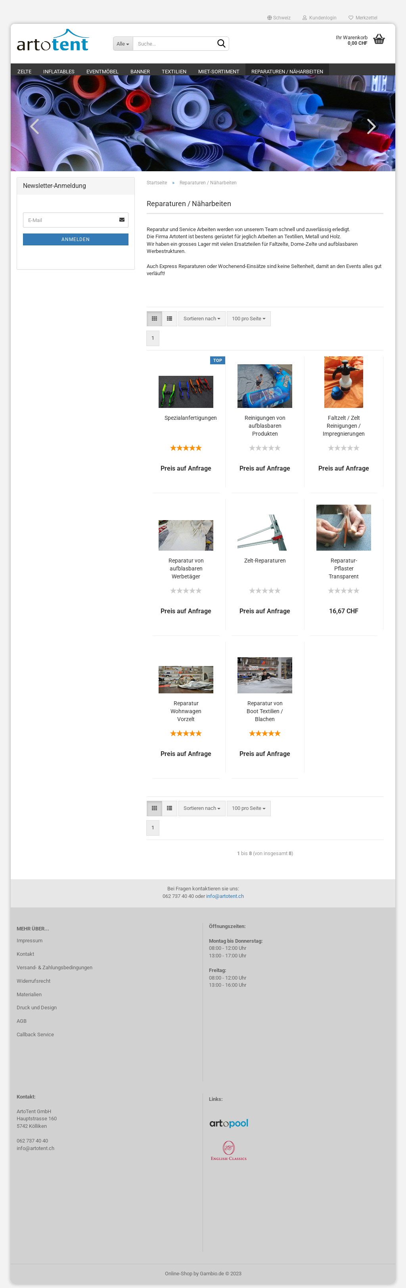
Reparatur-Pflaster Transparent (344, 572)
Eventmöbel (102, 72)
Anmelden (75, 243)
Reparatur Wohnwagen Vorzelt (185, 715)
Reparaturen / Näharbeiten (287, 72)
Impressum (29, 944)
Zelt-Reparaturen (265, 564)
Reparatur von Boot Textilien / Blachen (265, 715)
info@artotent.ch (225, 900)
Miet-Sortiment (218, 72)
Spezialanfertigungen (191, 422)
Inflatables (59, 72)
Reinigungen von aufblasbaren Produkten (265, 430)
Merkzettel (363, 18)
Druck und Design (37, 1012)
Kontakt (25, 958)
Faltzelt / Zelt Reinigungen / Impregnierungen (344, 430)
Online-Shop (178, 1277)
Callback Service (35, 1038)
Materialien (29, 998)
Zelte (24, 72)
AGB (22, 1025)
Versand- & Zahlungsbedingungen (54, 971)
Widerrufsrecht (33, 985)
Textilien (174, 72)
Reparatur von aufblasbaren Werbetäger (186, 572)
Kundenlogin (320, 18)
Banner (140, 72)
